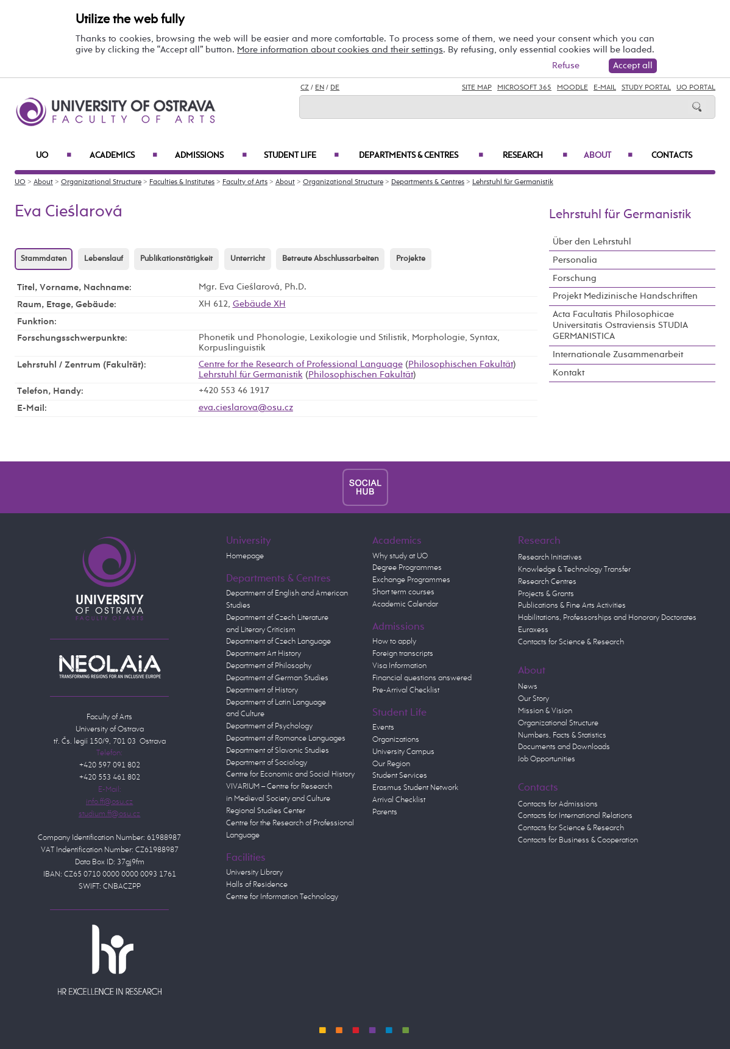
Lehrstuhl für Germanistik (512, 182)
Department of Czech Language (278, 641)
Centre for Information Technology (282, 897)
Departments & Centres (421, 155)
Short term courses (403, 592)
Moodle (572, 87)
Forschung (575, 278)
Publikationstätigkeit (176, 259)
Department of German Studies (277, 678)
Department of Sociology (266, 763)
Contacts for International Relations (575, 816)
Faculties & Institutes (181, 182)
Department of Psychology (269, 726)
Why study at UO (400, 556)
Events (383, 727)
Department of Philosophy (268, 666)
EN (319, 87)
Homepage (245, 556)
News (527, 687)
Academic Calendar (405, 604)
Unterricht (247, 259)
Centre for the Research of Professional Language (301, 364)
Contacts (671, 155)
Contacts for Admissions (558, 804)
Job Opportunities (546, 759)
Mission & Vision (545, 711)
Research (535, 155)
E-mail (605, 87)
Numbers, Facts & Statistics (562, 735)
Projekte (410, 259)
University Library (254, 873)
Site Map (477, 87)
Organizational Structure (101, 182)
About (608, 155)
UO (53, 155)
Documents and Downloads (564, 747)
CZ (304, 87)
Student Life (301, 155)
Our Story (533, 699)
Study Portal (646, 87)
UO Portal (695, 87)
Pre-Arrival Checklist (405, 690)
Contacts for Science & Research (571, 642)
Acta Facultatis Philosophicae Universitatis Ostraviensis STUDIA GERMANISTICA (620, 325)
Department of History (262, 690)
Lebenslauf (103, 259)
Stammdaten (43, 259)
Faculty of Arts (245, 182)
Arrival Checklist (398, 800)
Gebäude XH (259, 304)
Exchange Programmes (411, 580)
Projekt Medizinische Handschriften (625, 295)
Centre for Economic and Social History (290, 774)
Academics (123, 155)
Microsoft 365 (524, 87)
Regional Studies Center (265, 811)
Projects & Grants (546, 594)
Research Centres (547, 582)
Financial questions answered (422, 678)
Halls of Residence (257, 885)
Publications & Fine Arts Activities (572, 606)
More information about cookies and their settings (340, 49)
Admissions (210, 155)
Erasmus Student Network (415, 788)
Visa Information (399, 666)
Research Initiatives (550, 557)
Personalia (575, 260)
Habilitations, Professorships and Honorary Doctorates (607, 618)
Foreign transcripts (402, 654)
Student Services (399, 776)
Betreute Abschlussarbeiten (330, 259)
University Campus (403, 752)
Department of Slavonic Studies (277, 751)
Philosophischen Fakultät (460, 364)
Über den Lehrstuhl (592, 241)
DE (334, 87)
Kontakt (568, 372)
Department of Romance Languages (286, 738)
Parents (384, 812)
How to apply (394, 641)
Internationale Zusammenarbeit (618, 354)
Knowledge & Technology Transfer (574, 570)
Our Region (391, 764)
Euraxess (533, 630)
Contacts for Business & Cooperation (578, 840)
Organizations (395, 740)
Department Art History (263, 654)
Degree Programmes (407, 568)
